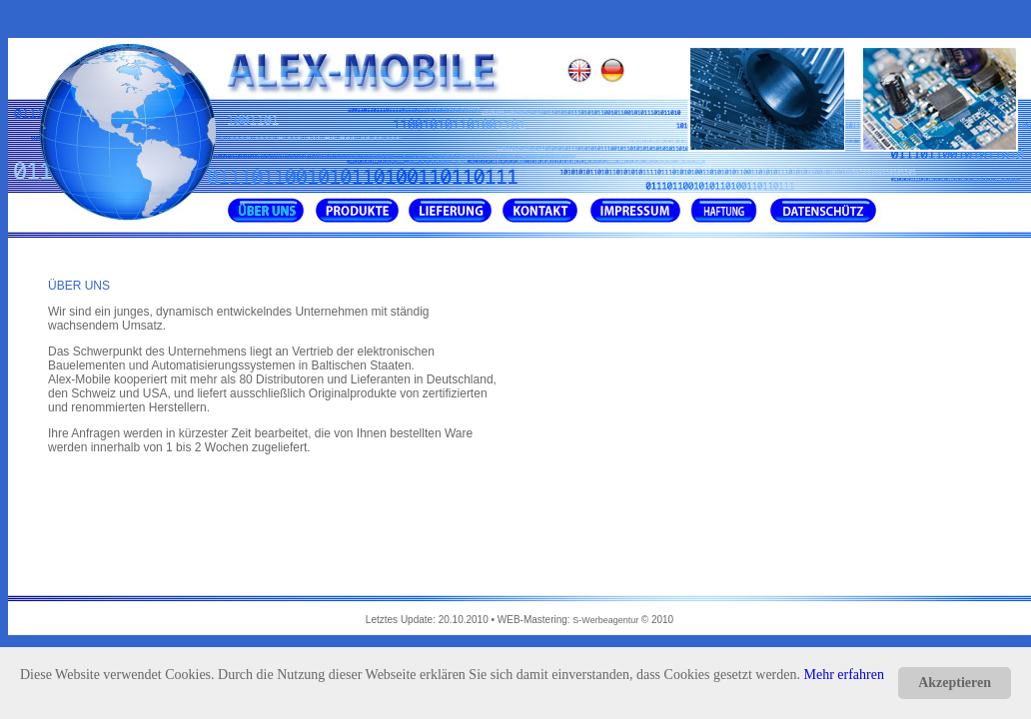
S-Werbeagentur (606, 620)
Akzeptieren (954, 682)
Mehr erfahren (844, 674)
